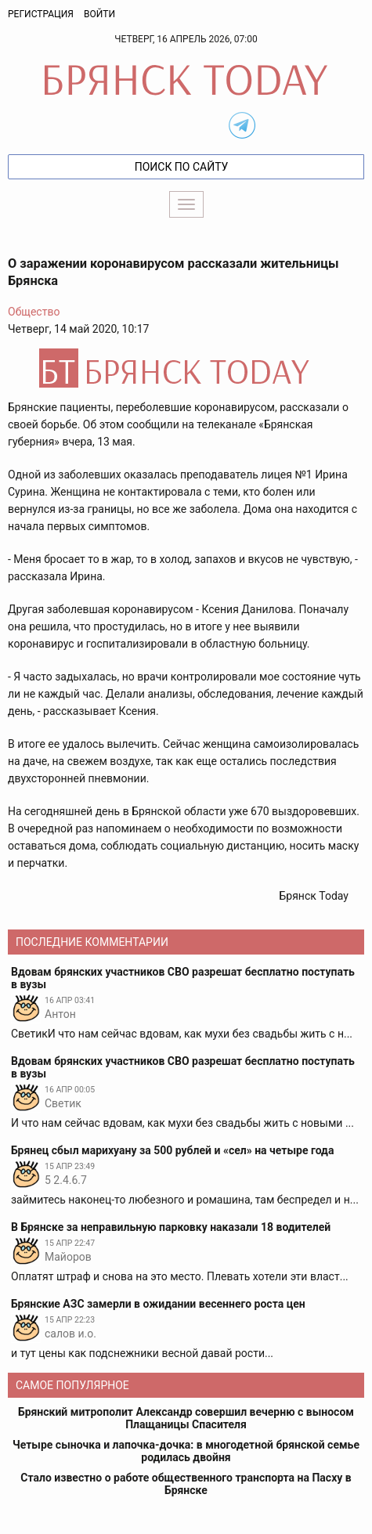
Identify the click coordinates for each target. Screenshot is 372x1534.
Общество (34, 311)
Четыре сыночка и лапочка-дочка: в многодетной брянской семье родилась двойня (186, 1451)
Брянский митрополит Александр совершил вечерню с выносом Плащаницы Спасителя (186, 1418)
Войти (99, 14)
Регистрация (41, 14)
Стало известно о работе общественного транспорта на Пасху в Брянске (185, 1483)
